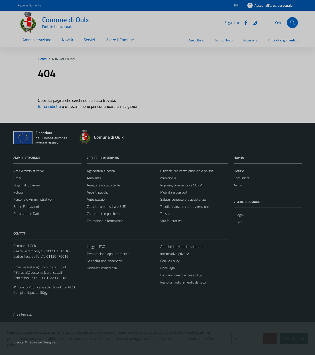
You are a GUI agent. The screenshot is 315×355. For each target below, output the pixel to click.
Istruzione (250, 40)
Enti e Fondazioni (26, 206)
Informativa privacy (174, 253)
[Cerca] (292, 22)
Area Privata (22, 314)
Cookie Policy (170, 260)
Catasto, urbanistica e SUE (106, 206)
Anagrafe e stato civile (103, 185)
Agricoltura (196, 40)
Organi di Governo (26, 185)
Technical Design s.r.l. (43, 342)
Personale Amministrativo (32, 199)
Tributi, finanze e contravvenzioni (184, 206)
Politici (18, 192)
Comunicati (242, 178)
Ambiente (94, 178)
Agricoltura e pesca (101, 170)
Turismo (165, 213)
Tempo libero (223, 40)
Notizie (239, 170)
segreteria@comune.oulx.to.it (44, 267)
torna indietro (49, 106)
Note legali (168, 268)
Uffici (17, 178)
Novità (67, 40)
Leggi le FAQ (96, 246)
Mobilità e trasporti (174, 192)
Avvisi (238, 185)
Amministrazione (36, 40)
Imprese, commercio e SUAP (181, 185)
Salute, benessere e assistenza (183, 199)
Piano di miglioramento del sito (183, 282)
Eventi (238, 222)
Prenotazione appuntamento (108, 253)
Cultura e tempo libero (103, 213)
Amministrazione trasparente (181, 246)
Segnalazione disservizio (104, 260)
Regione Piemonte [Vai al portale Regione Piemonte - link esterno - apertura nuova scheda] (29, 5)
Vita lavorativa (171, 220)
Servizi (89, 40)
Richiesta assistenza (102, 268)
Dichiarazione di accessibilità (181, 275)
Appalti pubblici (98, 192)
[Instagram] (252, 22)
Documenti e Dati (26, 213)
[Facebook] (244, 22)
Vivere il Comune (120, 40)
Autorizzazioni (97, 199)
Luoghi (239, 215)
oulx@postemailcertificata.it (41, 272)
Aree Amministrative (28, 170)
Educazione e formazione (105, 220)
